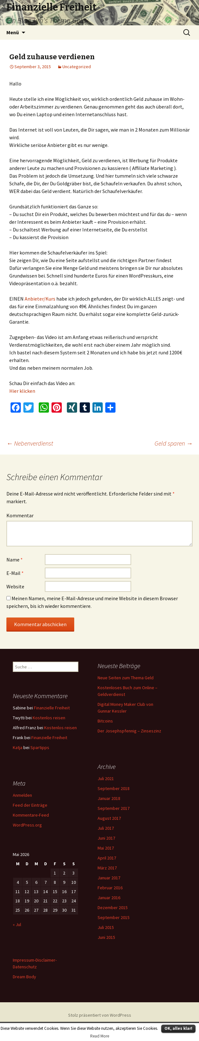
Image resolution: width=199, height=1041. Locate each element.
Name (14, 559)
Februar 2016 (110, 888)
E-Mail (15, 573)
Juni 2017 (106, 838)
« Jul (17, 924)
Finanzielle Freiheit (52, 708)
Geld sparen (174, 443)
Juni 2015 (106, 937)
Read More (99, 1036)
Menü (12, 32)
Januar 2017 (109, 878)
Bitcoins (105, 721)
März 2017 (107, 868)
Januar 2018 (109, 798)
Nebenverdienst (29, 443)
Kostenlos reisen (49, 718)
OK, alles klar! (178, 1028)
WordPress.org (27, 825)
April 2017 (107, 858)
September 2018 (114, 788)
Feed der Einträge (30, 805)
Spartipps (39, 747)
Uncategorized (76, 66)
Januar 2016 (109, 897)
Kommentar (20, 515)
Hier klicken (22, 391)
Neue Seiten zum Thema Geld (126, 678)
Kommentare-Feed (31, 815)
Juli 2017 (106, 828)
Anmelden (22, 795)
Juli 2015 (106, 927)
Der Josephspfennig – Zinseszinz (129, 731)
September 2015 (114, 917)
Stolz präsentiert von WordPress (99, 1015)
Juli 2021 (106, 778)
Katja (17, 747)
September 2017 (114, 808)
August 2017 (109, 818)
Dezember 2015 (113, 907)
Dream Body (24, 977)
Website (15, 586)
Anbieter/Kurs (40, 298)
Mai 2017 (106, 848)
